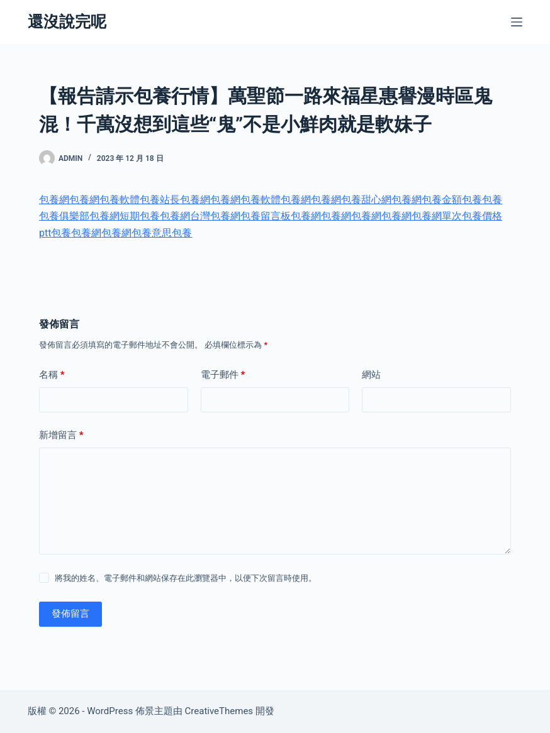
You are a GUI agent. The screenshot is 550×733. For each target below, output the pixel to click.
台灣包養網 (215, 216)
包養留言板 (265, 216)
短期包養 (140, 216)
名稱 (52, 375)
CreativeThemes (219, 711)
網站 (371, 374)
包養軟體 (119, 200)
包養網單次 (437, 216)
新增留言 (61, 435)
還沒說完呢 (67, 22)
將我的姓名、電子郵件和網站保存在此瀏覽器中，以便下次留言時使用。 (186, 578)
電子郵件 (223, 375)
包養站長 (160, 200)
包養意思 (152, 233)
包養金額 (442, 200)
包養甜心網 (366, 200)
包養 (472, 200)
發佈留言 (70, 613)
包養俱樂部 (64, 216)
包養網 (54, 200)
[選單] (516, 22)
